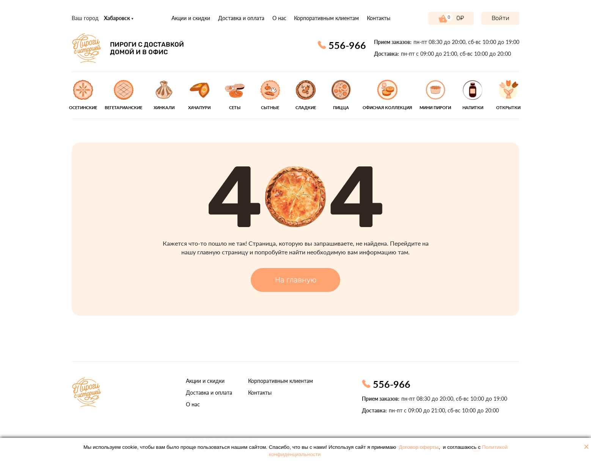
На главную (295, 279)
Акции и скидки (190, 18)
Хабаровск (119, 18)
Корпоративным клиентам (326, 18)
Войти (500, 18)
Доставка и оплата (241, 18)
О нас (279, 18)
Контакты (378, 18)
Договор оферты (419, 447)
